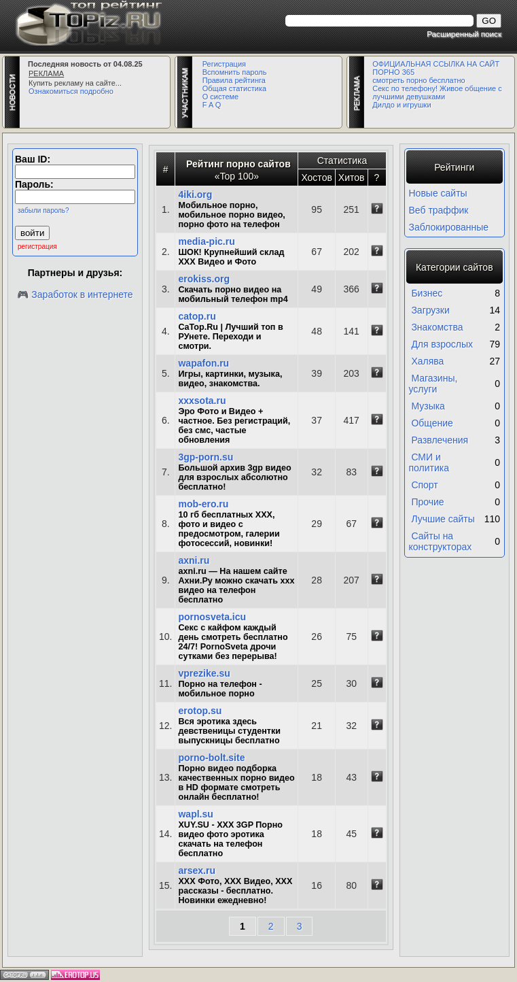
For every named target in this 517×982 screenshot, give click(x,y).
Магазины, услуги (433, 383)
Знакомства (437, 327)
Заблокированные (449, 227)
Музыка (428, 406)
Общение (431, 423)
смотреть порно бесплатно (418, 80)
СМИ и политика (429, 462)
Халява (427, 361)
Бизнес (426, 293)
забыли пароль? (43, 210)
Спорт (424, 484)
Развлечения (439, 440)
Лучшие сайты (442, 518)
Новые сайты (438, 193)
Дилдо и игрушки (401, 105)
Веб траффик (439, 210)
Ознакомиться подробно (71, 91)
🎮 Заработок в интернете (74, 294)
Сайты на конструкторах (440, 541)
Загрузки (430, 310)
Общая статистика (234, 88)
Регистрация (224, 64)
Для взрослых (442, 344)
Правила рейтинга (234, 80)
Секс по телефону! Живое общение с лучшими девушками (436, 92)
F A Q (211, 105)
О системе (220, 96)
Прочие (427, 501)
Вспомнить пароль (234, 72)
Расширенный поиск (464, 33)
